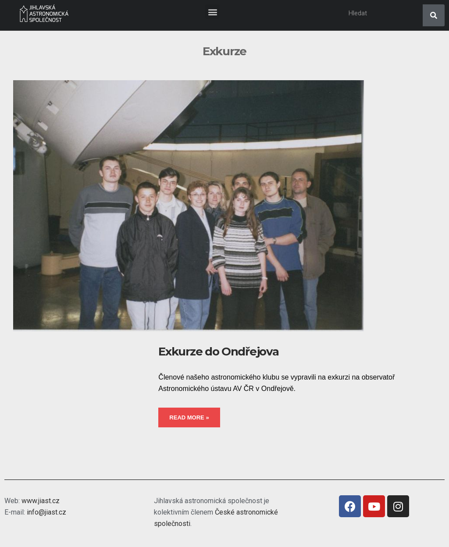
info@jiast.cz (46, 512)
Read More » (189, 417)
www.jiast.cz (40, 501)
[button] (212, 11)
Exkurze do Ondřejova (218, 352)
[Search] (434, 15)
